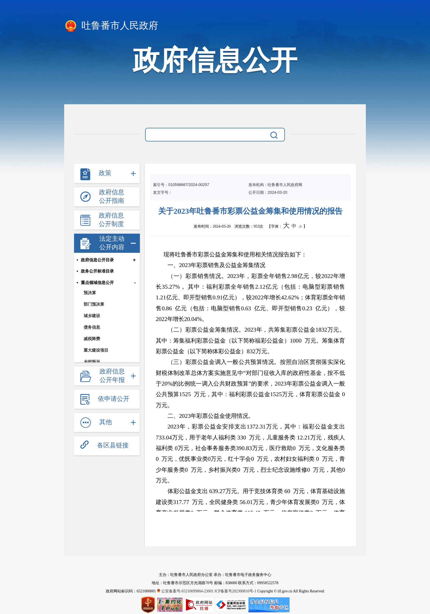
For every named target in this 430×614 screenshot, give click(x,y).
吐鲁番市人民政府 (111, 26)
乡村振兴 (92, 362)
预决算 (90, 293)
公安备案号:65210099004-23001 (186, 591)
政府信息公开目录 (97, 260)
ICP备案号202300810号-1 (235, 591)
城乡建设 (92, 316)
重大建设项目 (96, 350)
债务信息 (92, 327)
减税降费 (92, 339)
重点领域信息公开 (97, 283)
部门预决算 (94, 304)
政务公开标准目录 (97, 271)
